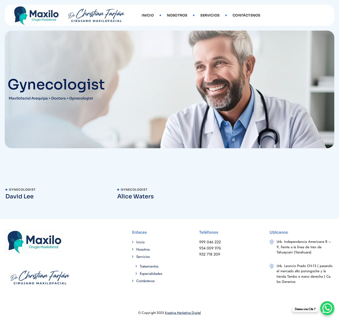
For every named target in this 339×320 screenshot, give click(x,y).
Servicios (209, 15)
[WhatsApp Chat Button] (327, 308)
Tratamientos (149, 266)
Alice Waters (135, 196)
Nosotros (177, 15)
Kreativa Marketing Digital (183, 312)
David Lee (19, 196)
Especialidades (151, 273)
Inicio (148, 15)
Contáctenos (246, 15)
